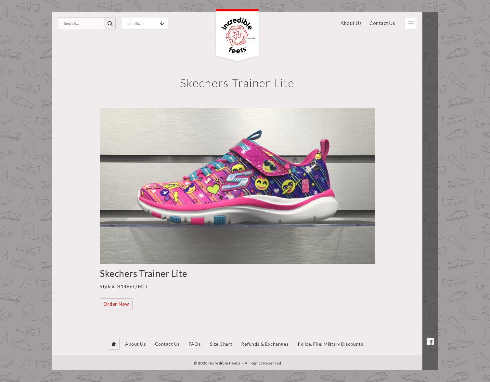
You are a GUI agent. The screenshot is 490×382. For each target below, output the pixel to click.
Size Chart (221, 344)
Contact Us (382, 23)
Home (114, 344)
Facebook (430, 341)
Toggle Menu (411, 23)
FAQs (195, 344)
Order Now (116, 304)
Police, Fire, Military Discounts (330, 344)
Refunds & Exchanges (265, 344)
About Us (351, 23)
